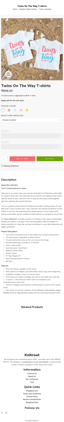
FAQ (32, 382)
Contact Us (32, 373)
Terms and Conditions (32, 394)
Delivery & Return (10, 166)
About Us (32, 376)
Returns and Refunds (32, 399)
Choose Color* (8, 106)
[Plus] (7, 157)
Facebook (27, 285)
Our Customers (32, 379)
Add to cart (22, 159)
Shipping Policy (32, 402)
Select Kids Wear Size (12, 116)
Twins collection (45, 9)
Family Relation (49, 290)
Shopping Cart (32, 391)
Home (15, 9)
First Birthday (38, 290)
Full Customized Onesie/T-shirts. (49, 293)
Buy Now (50, 159)
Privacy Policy (32, 396)
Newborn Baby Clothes (28, 9)
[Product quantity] (3, 158)
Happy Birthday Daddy (25, 293)
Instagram (16, 285)
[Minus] (7, 160)
